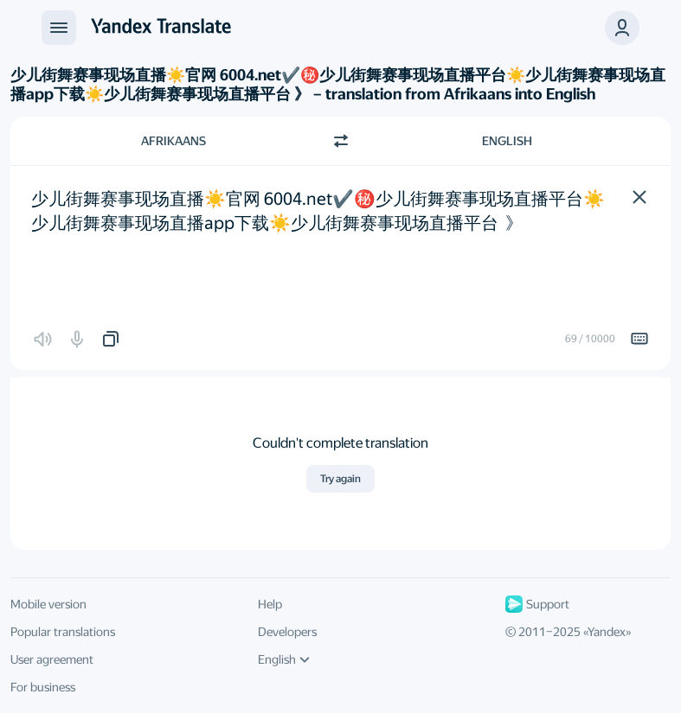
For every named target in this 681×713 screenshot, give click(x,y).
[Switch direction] (341, 141)
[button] (639, 197)
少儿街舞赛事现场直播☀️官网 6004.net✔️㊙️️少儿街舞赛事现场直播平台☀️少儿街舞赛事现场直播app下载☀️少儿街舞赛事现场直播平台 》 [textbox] (318, 210)
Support (537, 604)
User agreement (51, 659)
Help (270, 604)
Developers (287, 632)
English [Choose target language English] (507, 141)
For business (42, 687)
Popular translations (62, 632)
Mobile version (48, 604)
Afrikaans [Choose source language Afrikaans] (173, 141)
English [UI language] (284, 659)
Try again (340, 479)
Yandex (607, 632)
